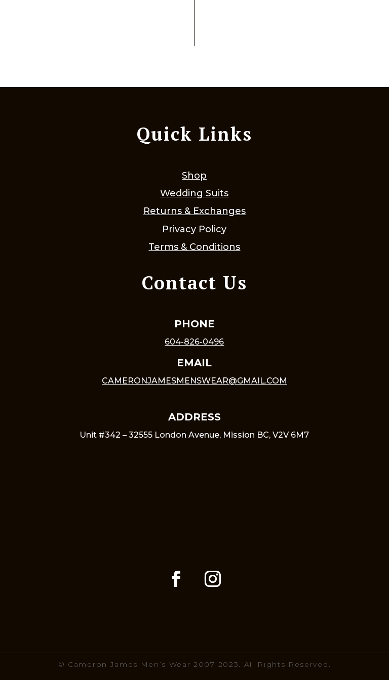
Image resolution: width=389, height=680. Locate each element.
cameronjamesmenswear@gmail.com (194, 381)
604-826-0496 (194, 342)
